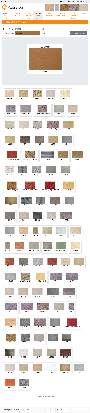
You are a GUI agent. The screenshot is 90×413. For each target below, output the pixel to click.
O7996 (72, 281)
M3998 (11, 205)
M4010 (65, 372)
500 (22, 410)
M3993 (51, 357)
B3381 (23, 98)
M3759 (52, 266)
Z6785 (10, 235)
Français (62, 1)
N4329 (67, 144)
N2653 (66, 220)
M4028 (23, 296)
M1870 (75, 250)
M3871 (47, 235)
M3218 (50, 98)
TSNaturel (47, 250)
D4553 (35, 235)
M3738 (25, 144)
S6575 (10, 387)
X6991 (23, 357)
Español (79, 1)
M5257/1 (55, 327)
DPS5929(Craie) (25, 281)
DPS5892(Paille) (10, 342)
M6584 (9, 98)
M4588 (37, 220)
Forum (48, 14)
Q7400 (9, 174)
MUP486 (19, 250)
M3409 (53, 144)
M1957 (24, 387)
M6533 (79, 266)
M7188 (39, 342)
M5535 (75, 235)
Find (42, 29)
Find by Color (9, 33)
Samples (38, 15)
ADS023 (25, 327)
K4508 (39, 144)
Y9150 (47, 159)
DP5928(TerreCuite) (12, 159)
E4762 (69, 296)
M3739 (65, 357)
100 (17, 410)
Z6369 (51, 372)
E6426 (37, 296)
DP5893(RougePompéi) (72, 327)
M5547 (37, 357)
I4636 (73, 113)
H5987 (10, 220)
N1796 (10, 372)
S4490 (27, 311)
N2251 (59, 311)
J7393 (10, 327)
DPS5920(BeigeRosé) (42, 113)
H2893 (37, 129)
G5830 (61, 235)
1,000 (28, 410)
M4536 (40, 205)
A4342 (37, 98)
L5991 (55, 205)
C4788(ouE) (43, 311)
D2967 (63, 159)
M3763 (10, 281)
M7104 (65, 174)
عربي (86, 1)
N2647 (68, 190)
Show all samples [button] (78, 33)
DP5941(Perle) (25, 113)
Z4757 (53, 342)
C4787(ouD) (52, 129)
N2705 (68, 129)
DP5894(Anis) (61, 250)
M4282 (69, 205)
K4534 (23, 266)
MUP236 (25, 342)
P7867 (67, 342)
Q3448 (37, 372)
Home (5, 15)
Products (16, 14)
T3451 (23, 235)
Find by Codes (8, 29)
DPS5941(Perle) (10, 113)
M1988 (37, 266)
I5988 (10, 296)
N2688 (51, 174)
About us (61, 14)
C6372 (23, 129)
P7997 (56, 281)
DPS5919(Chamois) (30, 159)
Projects (28, 15)
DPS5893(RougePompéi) (50, 190)
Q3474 (71, 311)
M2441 (9, 266)
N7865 (10, 357)
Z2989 (79, 372)
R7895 (26, 205)
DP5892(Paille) (41, 281)
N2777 (7, 250)
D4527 (23, 174)
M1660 (23, 372)
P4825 (11, 311)
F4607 (36, 174)
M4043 (58, 113)
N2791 (65, 98)
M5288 (10, 144)
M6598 (9, 129)
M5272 (77, 159)
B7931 (53, 296)
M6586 (23, 220)
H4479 (51, 220)
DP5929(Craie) (34, 250)
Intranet (3, 1)
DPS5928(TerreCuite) (30, 190)
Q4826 (40, 327)
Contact (74, 15)
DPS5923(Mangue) (11, 190)
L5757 (65, 266)
